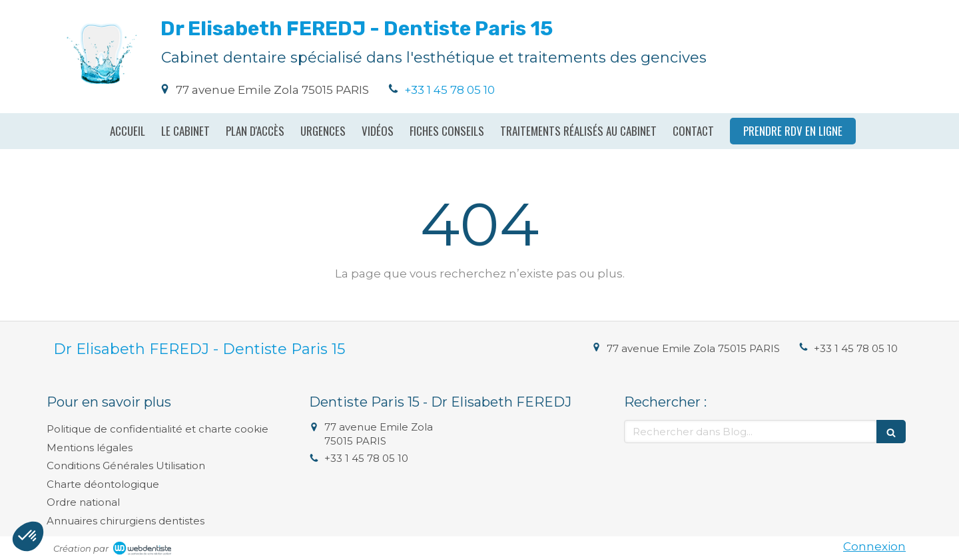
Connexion (874, 546)
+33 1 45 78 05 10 (449, 89)
